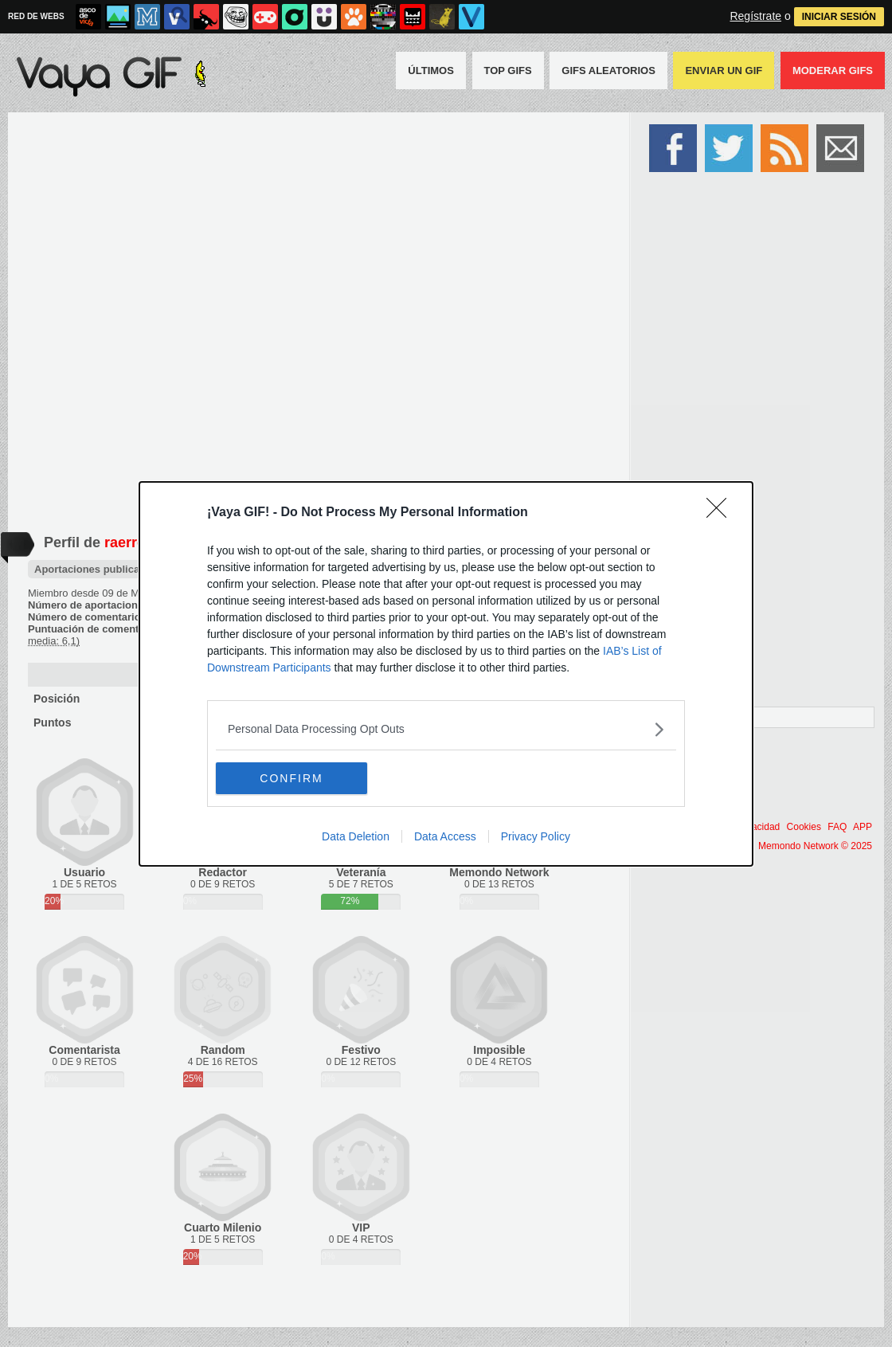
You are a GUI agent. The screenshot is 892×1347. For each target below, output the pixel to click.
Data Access (445, 836)
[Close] (721, 513)
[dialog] (446, 674)
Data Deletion (355, 836)
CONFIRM (291, 778)
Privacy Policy (535, 836)
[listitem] (446, 729)
